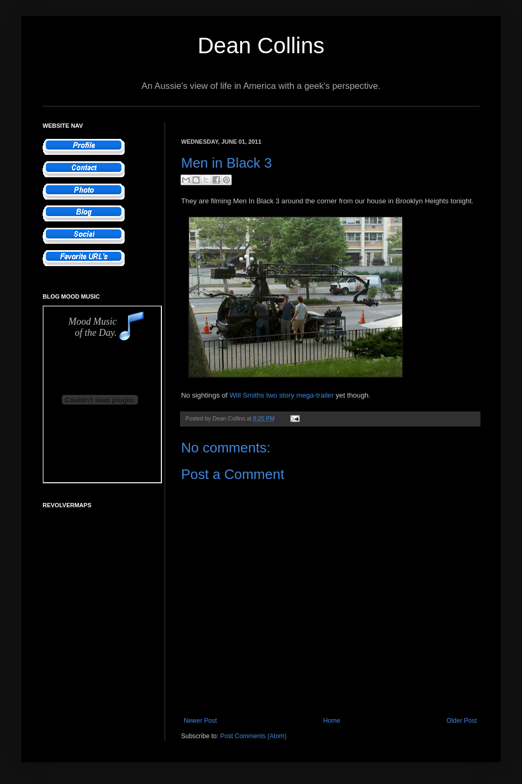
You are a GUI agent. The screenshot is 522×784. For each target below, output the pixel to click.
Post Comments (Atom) (253, 736)
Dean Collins (261, 45)
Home (331, 720)
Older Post (461, 720)
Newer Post (200, 720)
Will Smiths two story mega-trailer (282, 395)
